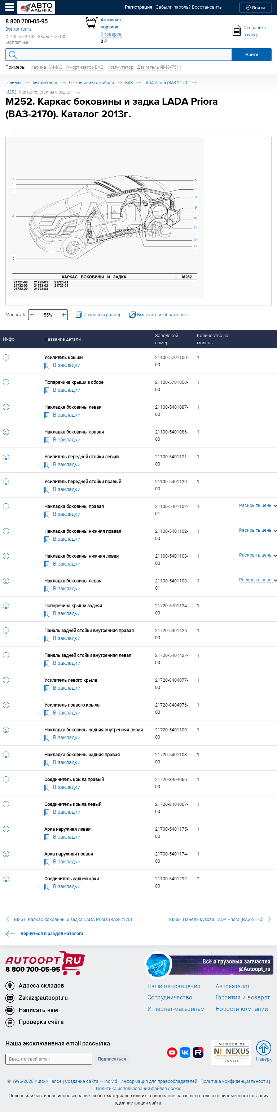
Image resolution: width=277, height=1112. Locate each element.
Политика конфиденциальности (234, 1081)
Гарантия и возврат (243, 997)
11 (195, 227)
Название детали (62, 339)
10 (195, 218)
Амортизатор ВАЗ (85, 67)
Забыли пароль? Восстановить (189, 7)
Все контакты (18, 29)
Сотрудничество (170, 997)
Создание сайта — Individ (91, 1081)
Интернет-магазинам (176, 1009)
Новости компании (242, 1009)
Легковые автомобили (91, 82)
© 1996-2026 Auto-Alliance (34, 1081)
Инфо (8, 339)
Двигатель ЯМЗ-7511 (159, 67)
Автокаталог (45, 82)
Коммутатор (120, 67)
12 (195, 239)
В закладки (62, 364)
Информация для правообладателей (158, 1081)
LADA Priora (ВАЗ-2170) (166, 82)
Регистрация (138, 7)
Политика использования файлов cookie (138, 1088)
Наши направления (174, 986)
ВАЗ (129, 82)
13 (195, 246)
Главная (13, 82)
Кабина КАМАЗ (47, 67)
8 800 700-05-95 (32, 969)
